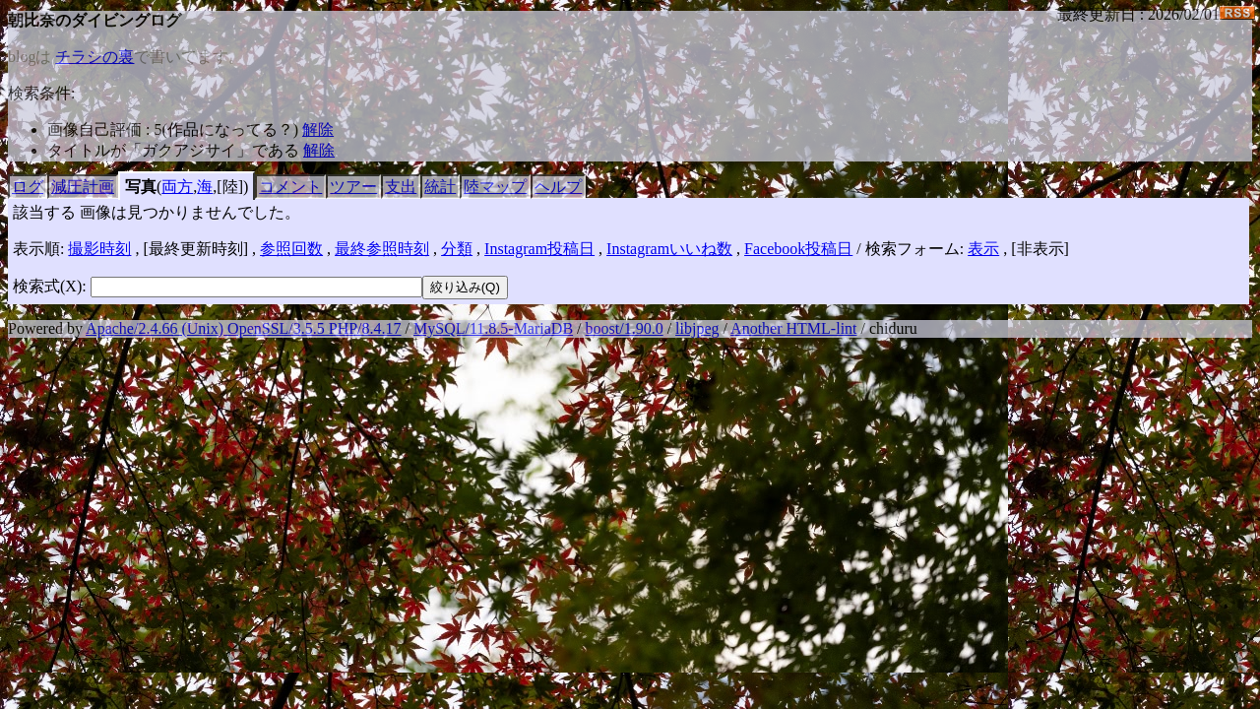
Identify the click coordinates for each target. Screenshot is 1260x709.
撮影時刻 (99, 248)
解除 (318, 129)
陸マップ (495, 186)
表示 (983, 248)
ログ (27, 186)
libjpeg (697, 328)
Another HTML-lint (793, 328)
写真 (141, 186)
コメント (290, 186)
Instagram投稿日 (539, 248)
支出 (400, 186)
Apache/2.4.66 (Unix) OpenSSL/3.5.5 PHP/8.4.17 (243, 328)
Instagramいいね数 (669, 248)
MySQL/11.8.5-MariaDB (493, 328)
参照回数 (291, 248)
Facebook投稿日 (798, 248)
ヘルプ (558, 186)
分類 (456, 248)
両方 (177, 186)
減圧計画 (82, 186)
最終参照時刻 (382, 248)
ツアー (353, 186)
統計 (440, 186)
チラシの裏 (94, 56)
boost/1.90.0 (624, 328)
